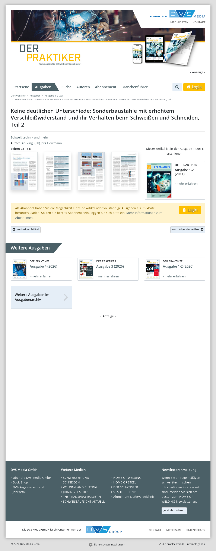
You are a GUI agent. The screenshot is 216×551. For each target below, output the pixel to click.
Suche (66, 87)
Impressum (173, 530)
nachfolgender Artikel (187, 229)
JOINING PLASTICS (76, 492)
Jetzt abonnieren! (174, 510)
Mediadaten (179, 22)
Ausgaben (43, 87)
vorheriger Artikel (26, 229)
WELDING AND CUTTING (80, 487)
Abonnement (105, 87)
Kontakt (199, 22)
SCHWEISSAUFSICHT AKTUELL (84, 501)
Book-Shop (20, 482)
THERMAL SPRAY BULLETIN (82, 497)
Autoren (83, 87)
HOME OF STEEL (124, 482)
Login (194, 86)
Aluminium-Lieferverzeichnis (134, 497)
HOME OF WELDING (127, 478)
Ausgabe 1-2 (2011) (55, 95)
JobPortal (19, 492)
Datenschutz (195, 530)
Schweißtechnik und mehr (29, 137)
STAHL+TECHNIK (125, 492)
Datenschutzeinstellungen (109, 544)
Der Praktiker (18, 95)
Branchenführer (134, 87)
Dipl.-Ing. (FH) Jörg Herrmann (41, 143)
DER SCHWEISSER (125, 487)
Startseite (21, 87)
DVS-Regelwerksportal (28, 487)
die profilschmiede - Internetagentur (183, 544)
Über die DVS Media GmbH (32, 478)
